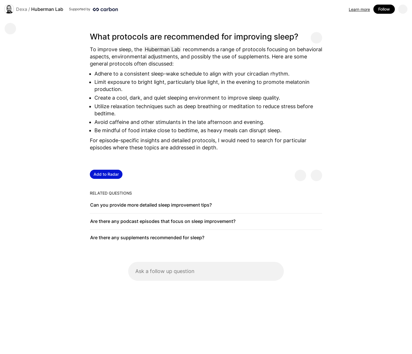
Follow (384, 9)
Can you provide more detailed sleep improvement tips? (151, 205)
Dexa (21, 9)
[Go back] (10, 28)
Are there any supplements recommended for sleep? (147, 237)
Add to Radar (106, 174)
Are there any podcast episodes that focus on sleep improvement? (162, 221)
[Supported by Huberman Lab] (93, 9)
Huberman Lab (47, 9)
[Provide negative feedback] (316, 175)
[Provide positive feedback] (300, 175)
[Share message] (316, 37)
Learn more (359, 9)
